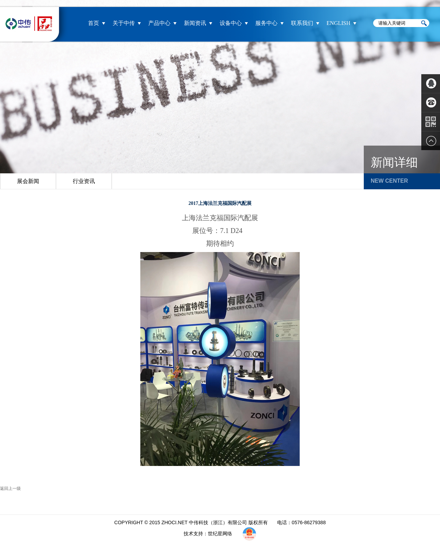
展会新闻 (28, 181)
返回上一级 (10, 488)
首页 (93, 23)
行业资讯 (84, 181)
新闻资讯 (195, 23)
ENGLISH (338, 23)
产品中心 (159, 23)
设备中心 (231, 23)
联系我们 (302, 23)
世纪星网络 (221, 533)
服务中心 (266, 23)
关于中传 (124, 23)
